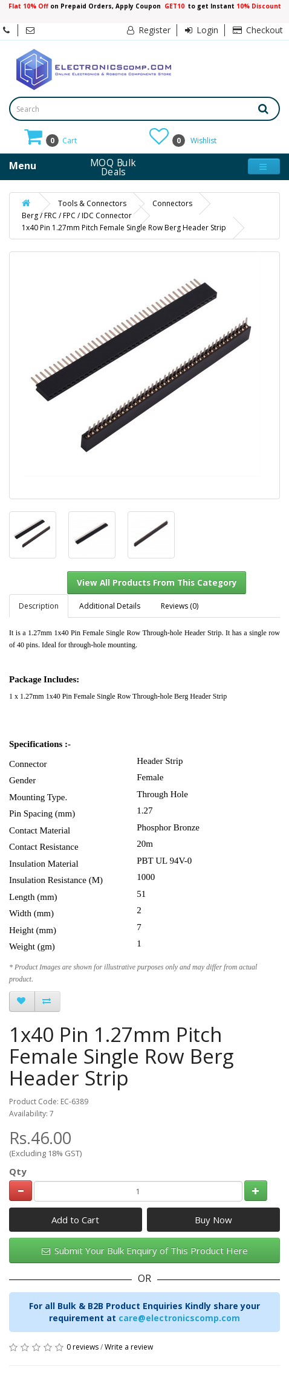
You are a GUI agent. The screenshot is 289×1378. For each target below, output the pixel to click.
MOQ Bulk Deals (113, 167)
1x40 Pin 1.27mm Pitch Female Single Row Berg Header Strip (124, 227)
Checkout (258, 30)
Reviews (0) (179, 606)
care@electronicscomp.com (179, 1318)
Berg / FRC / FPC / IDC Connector (77, 215)
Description (39, 606)
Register (148, 30)
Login (201, 30)
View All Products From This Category (157, 582)
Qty (18, 1171)
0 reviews (83, 1347)
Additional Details (109, 606)
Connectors (172, 203)
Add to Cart (75, 1220)
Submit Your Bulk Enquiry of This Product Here (145, 1250)
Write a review (129, 1347)
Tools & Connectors (92, 203)
